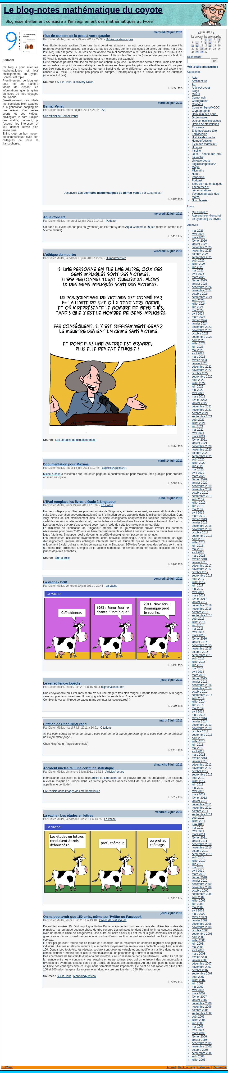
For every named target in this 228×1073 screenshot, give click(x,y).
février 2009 (199, 917)
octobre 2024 (200, 293)
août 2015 (198, 658)
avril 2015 (198, 671)
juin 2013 (197, 744)
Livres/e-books (201, 160)
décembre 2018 (201, 525)
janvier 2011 (199, 841)
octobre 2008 (200, 930)
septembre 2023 (202, 336)
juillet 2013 (198, 741)
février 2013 (199, 758)
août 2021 (198, 419)
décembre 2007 (201, 963)
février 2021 (199, 439)
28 (197, 51)
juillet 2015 (198, 661)
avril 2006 (198, 1030)
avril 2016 (198, 632)
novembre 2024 (201, 290)
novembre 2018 (201, 529)
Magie (196, 167)
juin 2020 (197, 466)
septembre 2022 (202, 376)
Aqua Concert (54, 217)
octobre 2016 (200, 612)
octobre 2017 (200, 572)
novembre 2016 (201, 608)
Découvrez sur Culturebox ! (113, 192)
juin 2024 (197, 307)
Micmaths (198, 170)
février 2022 (199, 399)
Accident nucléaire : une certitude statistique (78, 768)
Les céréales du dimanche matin (75, 440)
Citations (105, 727)
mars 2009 (198, 913)
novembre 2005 (201, 1046)
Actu (194, 77)
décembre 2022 (201, 366)
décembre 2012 (201, 764)
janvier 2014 (199, 721)
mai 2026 (197, 230)
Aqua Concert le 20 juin (140, 227)
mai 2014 (197, 708)
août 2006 (198, 1016)
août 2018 (198, 539)
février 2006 (199, 1036)
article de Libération (104, 778)
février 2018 (199, 559)
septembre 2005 (202, 1053)
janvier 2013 (199, 761)
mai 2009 (197, 907)
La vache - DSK (55, 582)
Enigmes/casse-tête (111, 687)
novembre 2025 (201, 250)
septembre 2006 (202, 1013)
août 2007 (198, 976)
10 (210, 42)
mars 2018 (198, 555)
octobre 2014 (200, 691)
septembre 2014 (202, 695)
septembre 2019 (202, 496)
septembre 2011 (202, 814)
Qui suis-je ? (200, 212)
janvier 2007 (199, 1000)
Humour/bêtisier (116, 258)
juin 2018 (197, 545)
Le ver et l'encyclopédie (61, 683)
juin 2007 (197, 983)
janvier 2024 (199, 323)
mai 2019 (197, 509)
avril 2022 (198, 393)
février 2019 (199, 519)
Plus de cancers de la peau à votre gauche (76, 36)
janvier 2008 (199, 960)
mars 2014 (198, 715)
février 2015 (199, 678)
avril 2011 (198, 831)
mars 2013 (198, 754)
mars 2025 (198, 277)
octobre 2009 (200, 890)
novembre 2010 (201, 847)
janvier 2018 (199, 562)
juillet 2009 (198, 900)
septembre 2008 (202, 933)
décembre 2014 (201, 685)
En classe (107, 505)
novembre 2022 (201, 370)
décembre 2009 (201, 884)
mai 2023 (197, 350)
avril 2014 (198, 711)
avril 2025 (198, 273)
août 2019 (198, 499)
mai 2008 (197, 947)
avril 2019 (198, 512)
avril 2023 (198, 353)
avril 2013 (198, 751)
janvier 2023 (199, 363)
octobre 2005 (200, 1049)
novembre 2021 (201, 409)
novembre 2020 (201, 449)
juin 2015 (197, 665)
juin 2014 (197, 705)
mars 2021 (198, 436)
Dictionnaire (199, 117)
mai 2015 (197, 668)
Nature (196, 174)
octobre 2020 (200, 453)
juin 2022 (197, 386)
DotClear (7, 1067)
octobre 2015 (200, 652)
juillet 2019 (198, 502)
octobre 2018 (200, 532)
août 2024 (198, 300)
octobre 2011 (200, 811)
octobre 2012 (200, 771)
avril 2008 (198, 950)
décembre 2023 (201, 327)
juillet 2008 (198, 940)
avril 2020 (198, 472)
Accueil (171, 1067)
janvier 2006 (199, 1039)
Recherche (220, 1067)
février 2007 (199, 996)
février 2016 (199, 638)
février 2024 (199, 320)
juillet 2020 (198, 462)
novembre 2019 (201, 489)
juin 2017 (197, 585)
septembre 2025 (202, 257)
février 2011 (199, 837)
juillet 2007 (198, 980)
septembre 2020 (202, 456)
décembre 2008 (201, 923)
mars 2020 (198, 476)
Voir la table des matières (202, 66)
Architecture (199, 81)
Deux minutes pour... (205, 114)
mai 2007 (197, 986)
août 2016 (198, 618)
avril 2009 (198, 910)
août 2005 (198, 1056)
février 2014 (199, 718)
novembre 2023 (201, 330)
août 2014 (198, 698)
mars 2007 (198, 993)
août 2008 (198, 937)
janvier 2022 (199, 403)
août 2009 (198, 897)
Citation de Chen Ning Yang (65, 724)
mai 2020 (197, 469)
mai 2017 (197, 589)
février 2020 (199, 479)
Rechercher (194, 56)
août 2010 (198, 857)
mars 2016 (198, 635)
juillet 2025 (198, 264)
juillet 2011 (198, 821)
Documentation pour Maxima (66, 464)
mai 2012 (197, 787)
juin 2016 (197, 625)
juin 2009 (197, 904)
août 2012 (198, 778)
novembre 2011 (201, 807)
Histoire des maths (203, 137)
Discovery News (83, 82)
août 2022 (198, 380)
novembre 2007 (201, 967)
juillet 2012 (198, 781)
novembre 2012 (201, 768)
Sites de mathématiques (207, 183)
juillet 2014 (198, 701)
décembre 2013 (201, 724)
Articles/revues (114, 771)
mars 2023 (198, 356)
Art (103, 110)
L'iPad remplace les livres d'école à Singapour (79, 502)
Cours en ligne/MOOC (206, 107)
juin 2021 (197, 426)
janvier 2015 (199, 681)
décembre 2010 (201, 844)
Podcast (111, 220)
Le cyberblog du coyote (206, 219)
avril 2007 (198, 990)
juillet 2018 (198, 542)
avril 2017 (198, 592)
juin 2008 (197, 943)
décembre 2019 (201, 486)
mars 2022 (198, 396)
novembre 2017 (201, 569)
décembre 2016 (201, 605)
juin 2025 (197, 267)
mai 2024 (197, 310)
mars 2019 (198, 516)
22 (202, 48)
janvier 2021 (199, 443)
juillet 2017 (198, 582)
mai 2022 (197, 390)
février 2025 (199, 280)
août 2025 (198, 260)
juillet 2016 (198, 622)
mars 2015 (198, 675)
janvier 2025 (199, 283)
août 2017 (198, 579)
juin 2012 (197, 784)
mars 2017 (198, 595)
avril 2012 (198, 791)
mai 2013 (197, 748)
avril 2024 (198, 313)
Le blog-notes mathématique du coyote (83, 10)
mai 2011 (197, 827)
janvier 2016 (199, 642)
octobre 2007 (200, 970)
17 (210, 45)
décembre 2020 (201, 446)
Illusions (197, 147)
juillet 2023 (198, 343)
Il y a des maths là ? (204, 144)
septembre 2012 (202, 774)
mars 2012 (198, 794)
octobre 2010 (200, 850)
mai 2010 (197, 867)
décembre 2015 (201, 645)
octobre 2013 (200, 731)
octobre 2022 (200, 373)
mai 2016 (197, 628)
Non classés (199, 200)
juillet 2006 (198, 1020)
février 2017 (199, 598)
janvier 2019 (199, 522)
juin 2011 (198, 824)
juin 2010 (197, 864)
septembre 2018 (202, 535)
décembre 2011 (201, 804)
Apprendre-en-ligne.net (206, 215)
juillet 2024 (198, 303)
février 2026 (199, 240)
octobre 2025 (200, 254)
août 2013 (198, 738)
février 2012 (199, 797)
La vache (111, 585)
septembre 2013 (202, 734)
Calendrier (203, 1067)
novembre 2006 (201, 1006)
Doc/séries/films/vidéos (206, 120)
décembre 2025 (201, 247)
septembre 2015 (202, 655)
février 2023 (199, 360)
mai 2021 (197, 429)
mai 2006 (197, 1026)
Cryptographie (201, 111)
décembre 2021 (201, 406)
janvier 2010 (199, 880)
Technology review (84, 976)
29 (202, 51)
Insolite (196, 150)
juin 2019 (197, 506)
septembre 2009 (202, 894)
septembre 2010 (202, 854)
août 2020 (198, 459)
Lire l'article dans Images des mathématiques (71, 791)
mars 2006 (198, 1033)
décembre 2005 (201, 1043)
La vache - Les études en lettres (68, 815)
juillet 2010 (198, 860)
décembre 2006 (201, 1003)
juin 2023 (197, 346)
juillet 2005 (198, 1059)
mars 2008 (198, 953)
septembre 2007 (202, 973)
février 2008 (199, 957)
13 (193, 45)
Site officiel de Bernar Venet (60, 116)
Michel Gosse (51, 474)
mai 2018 (197, 549)
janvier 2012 (199, 801)
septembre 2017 (202, 575)
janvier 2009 (199, 920)
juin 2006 (197, 1023)
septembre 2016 (202, 615)
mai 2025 (197, 270)
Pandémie (198, 177)
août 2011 (198, 817)
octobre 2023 (200, 333)
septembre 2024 (202, 297)
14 (197, 45)
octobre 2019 (200, 492)
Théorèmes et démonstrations (201, 188)
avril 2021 (198, 433)
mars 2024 (198, 317)
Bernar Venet (53, 106)
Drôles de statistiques (119, 39)
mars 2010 (198, 874)
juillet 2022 (198, 383)
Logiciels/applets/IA (114, 467)
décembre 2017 (201, 565)
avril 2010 (198, 870)
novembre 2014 (201, 688)
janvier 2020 (199, 482)
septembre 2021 (202, 416)
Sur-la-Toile (64, 82)
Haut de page (186, 1067)
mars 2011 (198, 834)
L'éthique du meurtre (59, 255)
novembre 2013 (201, 728)
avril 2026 (198, 234)
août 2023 (198, 340)
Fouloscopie (199, 134)
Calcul (196, 94)
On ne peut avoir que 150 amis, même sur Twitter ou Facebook (92, 917)
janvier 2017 (199, 602)
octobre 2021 (200, 413)
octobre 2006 (200, 1010)
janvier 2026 (199, 244)
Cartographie (200, 101)
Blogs (195, 91)
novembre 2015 (201, 648)
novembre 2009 (201, 887)
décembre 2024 (201, 287)
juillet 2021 (198, 423)
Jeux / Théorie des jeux (206, 154)
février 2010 (199, 877)
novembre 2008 (201, 927)
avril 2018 (198, 552)
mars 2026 (198, 237)
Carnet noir (199, 97)
